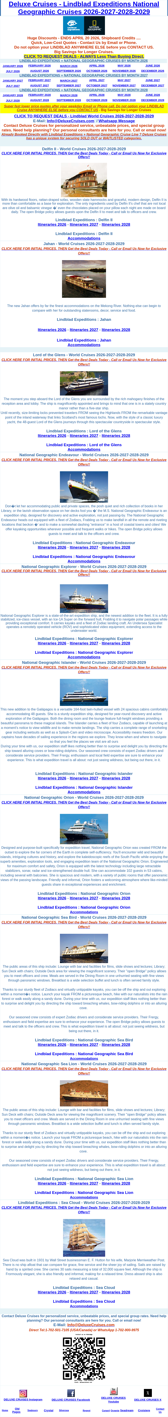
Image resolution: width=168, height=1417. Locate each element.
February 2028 (39, 94)
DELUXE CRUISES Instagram (23, 1399)
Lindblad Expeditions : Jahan (84, 340)
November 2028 (124, 100)
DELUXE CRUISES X (148, 1399)
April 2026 (97, 65)
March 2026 (69, 66)
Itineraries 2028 (116, 224)
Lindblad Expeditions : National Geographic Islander (84, 787)
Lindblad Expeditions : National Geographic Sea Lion (84, 1192)
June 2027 (153, 80)
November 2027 (124, 85)
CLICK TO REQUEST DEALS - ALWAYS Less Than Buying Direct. (84, 56)
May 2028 (124, 94)
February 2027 (39, 80)
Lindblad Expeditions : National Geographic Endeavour (84, 556)
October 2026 (96, 70)
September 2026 (69, 70)
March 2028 (69, 95)
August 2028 (39, 100)
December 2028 (152, 100)
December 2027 (152, 85)
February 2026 (39, 65)
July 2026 (13, 71)
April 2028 (97, 94)
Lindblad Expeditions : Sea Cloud (84, 1301)
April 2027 (97, 80)
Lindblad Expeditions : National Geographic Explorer (84, 652)
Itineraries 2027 (84, 224)
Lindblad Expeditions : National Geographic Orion (84, 907)
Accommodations (84, 345)
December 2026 (152, 70)
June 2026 (153, 65)
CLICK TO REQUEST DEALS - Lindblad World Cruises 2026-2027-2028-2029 (84, 116)
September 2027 (69, 85)
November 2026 (124, 70)
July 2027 (13, 85)
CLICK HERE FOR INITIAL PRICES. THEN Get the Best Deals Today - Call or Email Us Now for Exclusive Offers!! (84, 155)
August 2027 (39, 85)
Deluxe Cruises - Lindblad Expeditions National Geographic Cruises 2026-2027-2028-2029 (84, 7)
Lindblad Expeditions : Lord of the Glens (84, 445)
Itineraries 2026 (52, 224)
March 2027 (69, 80)
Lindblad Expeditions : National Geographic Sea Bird (84, 1054)
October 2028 (96, 100)
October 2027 (96, 85)
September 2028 (69, 100)
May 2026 (124, 65)
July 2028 (13, 100)
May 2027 (124, 80)
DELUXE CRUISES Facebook (71, 1399)
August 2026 (39, 70)
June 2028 (153, 94)
